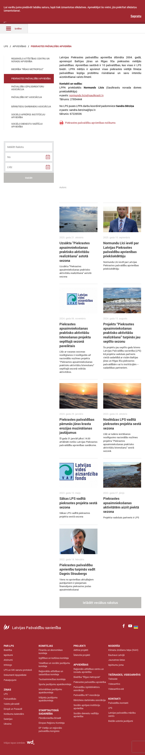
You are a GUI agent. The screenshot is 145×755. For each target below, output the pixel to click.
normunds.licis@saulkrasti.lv (86, 95)
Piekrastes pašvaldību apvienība (51, 46)
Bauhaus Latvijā (116, 654)
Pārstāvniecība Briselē (50, 717)
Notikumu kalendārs (14, 713)
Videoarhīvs (114, 683)
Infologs (8, 664)
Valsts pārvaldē (11, 703)
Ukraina (8, 723)
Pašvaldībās (10, 698)
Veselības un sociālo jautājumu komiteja (54, 664)
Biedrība (8, 649)
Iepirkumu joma (116, 664)
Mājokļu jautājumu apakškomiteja (48, 699)
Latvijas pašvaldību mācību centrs (122, 714)
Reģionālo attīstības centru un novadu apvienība (89, 670)
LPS (6, 46)
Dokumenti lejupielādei (15, 674)
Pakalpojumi (10, 679)
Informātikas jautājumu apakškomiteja (50, 691)
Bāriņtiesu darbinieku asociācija (90, 700)
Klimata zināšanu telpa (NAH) (123, 649)
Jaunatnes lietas (116, 659)
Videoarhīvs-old (116, 688)
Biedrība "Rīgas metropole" (87, 676)
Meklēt (28, 177)
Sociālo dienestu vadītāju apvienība (86, 715)
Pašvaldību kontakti (118, 702)
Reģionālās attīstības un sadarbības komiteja (51, 673)
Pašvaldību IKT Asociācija (87, 695)
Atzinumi (8, 659)
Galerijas (8, 718)
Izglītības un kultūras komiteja (54, 657)
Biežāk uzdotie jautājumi (120, 720)
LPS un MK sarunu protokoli (18, 669)
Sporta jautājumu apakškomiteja (55, 684)
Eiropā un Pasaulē (13, 708)
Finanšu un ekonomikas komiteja (51, 651)
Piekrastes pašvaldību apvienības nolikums (90, 122)
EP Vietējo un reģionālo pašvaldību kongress (50, 729)
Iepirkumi (8, 654)
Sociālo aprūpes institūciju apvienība (87, 707)
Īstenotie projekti (82, 654)
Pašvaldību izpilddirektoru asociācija (87, 688)
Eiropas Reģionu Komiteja (52, 722)
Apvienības (19, 46)
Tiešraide (112, 678)
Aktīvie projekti (81, 649)
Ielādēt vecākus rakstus (100, 602)
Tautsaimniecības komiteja (52, 679)
